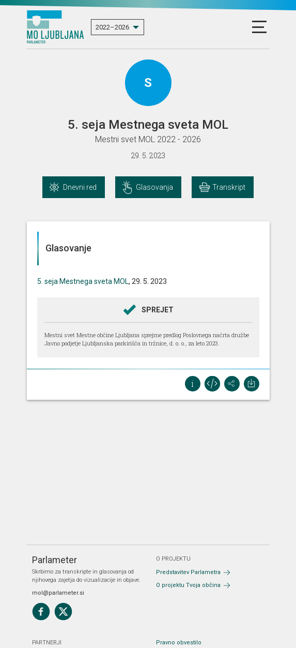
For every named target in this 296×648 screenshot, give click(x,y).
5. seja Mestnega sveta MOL (83, 281)
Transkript (228, 187)
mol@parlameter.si (58, 593)
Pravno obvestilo (178, 642)
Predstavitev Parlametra (188, 572)
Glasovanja (154, 187)
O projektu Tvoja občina (188, 585)
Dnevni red (80, 187)
